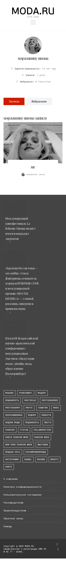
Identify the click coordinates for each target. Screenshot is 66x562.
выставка (43, 445)
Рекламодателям (13, 502)
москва (41, 459)
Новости (46, 415)
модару (42, 393)
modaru (9, 393)
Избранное (39, 101)
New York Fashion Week (18, 445)
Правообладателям (15, 510)
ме (33, 166)
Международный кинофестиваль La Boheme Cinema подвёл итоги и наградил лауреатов (20, 228)
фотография (12, 459)
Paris (8, 467)
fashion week (41, 437)
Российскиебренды (36, 452)
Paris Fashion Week (16, 437)
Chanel (28, 459)
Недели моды (12, 422)
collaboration (42, 430)
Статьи (24, 430)
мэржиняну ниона (33, 58)
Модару (32, 415)
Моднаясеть (32, 422)
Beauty (54, 459)
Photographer (50, 400)
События (43, 408)
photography (12, 408)
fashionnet (25, 393)
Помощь (8, 526)
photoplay (30, 400)
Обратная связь (13, 518)
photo (29, 408)
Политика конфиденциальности (23, 486)
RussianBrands (14, 415)
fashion (9, 430)
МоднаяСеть (12, 400)
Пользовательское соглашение (23, 494)
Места (48, 422)
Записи (14, 101)
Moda (56, 408)
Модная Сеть (12, 452)
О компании (11, 478)
